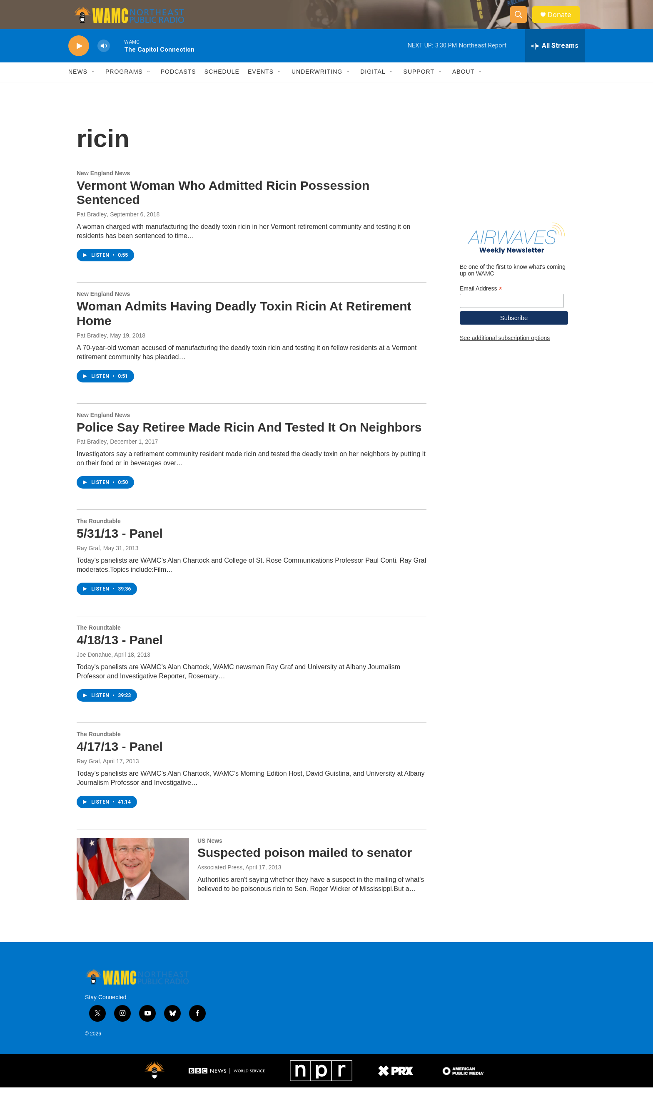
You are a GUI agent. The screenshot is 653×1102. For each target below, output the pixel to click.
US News (209, 855)
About (463, 86)
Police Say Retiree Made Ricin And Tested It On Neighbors (249, 442)
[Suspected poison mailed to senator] (133, 883)
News (77, 86)
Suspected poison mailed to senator (304, 867)
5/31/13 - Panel (120, 548)
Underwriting (317, 86)
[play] (78, 60)
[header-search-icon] (521, 22)
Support (419, 86)
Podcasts (178, 86)
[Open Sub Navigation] (93, 86)
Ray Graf (88, 562)
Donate (563, 21)
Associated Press (219, 882)
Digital (372, 86)
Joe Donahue (94, 669)
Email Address (481, 303)
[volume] (104, 60)
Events (261, 86)
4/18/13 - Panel (120, 654)
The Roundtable (99, 536)
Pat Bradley (92, 229)
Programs (124, 86)
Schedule (221, 86)
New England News (103, 187)
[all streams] (555, 60)
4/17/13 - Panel (120, 761)
